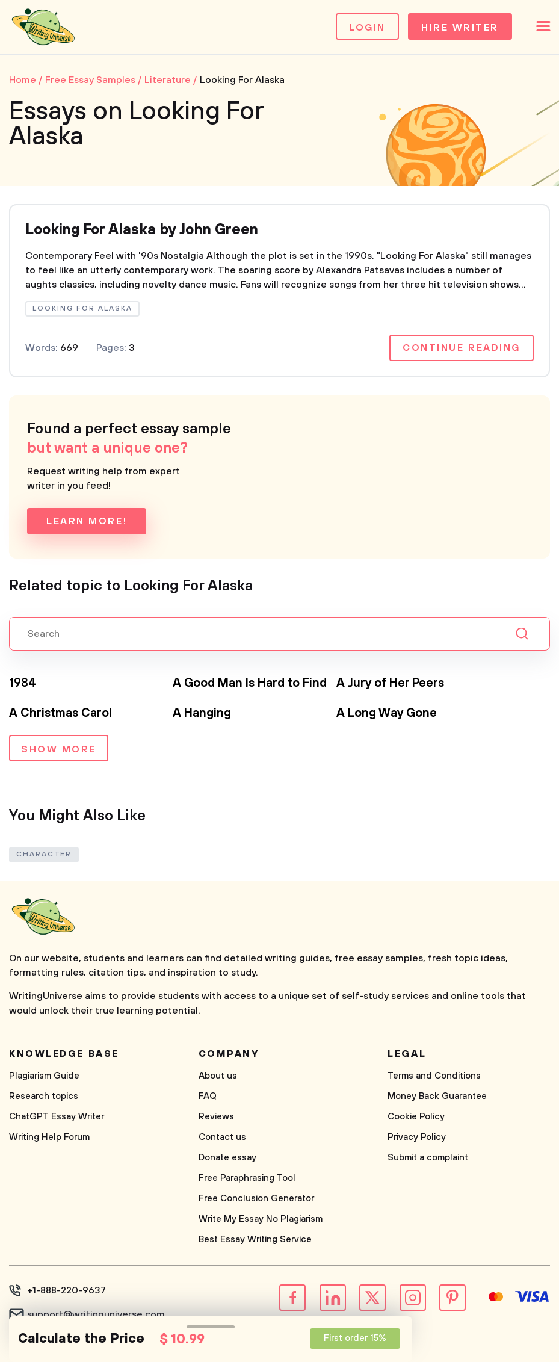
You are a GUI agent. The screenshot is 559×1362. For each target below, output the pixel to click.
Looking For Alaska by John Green (141, 230)
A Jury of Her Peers (390, 683)
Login (367, 28)
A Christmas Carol (60, 713)
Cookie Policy (416, 1116)
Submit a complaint (428, 1157)
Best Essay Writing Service (255, 1239)
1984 (22, 683)
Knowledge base (64, 1054)
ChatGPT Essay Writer (56, 1116)
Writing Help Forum (49, 1137)
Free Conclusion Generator (256, 1198)
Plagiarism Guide (44, 1076)
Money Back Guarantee (437, 1096)
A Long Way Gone (386, 713)
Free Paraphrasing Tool (247, 1178)
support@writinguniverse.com (96, 1314)
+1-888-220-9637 (66, 1290)
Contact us (222, 1137)
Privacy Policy (417, 1137)
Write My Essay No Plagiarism (261, 1219)
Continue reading (461, 348)
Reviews (216, 1116)
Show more (58, 749)
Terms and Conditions (434, 1076)
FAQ (208, 1096)
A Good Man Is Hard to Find (250, 683)
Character (44, 854)
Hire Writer (460, 28)
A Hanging (202, 713)
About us (218, 1076)
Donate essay (227, 1157)
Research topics (43, 1096)
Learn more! (86, 521)
